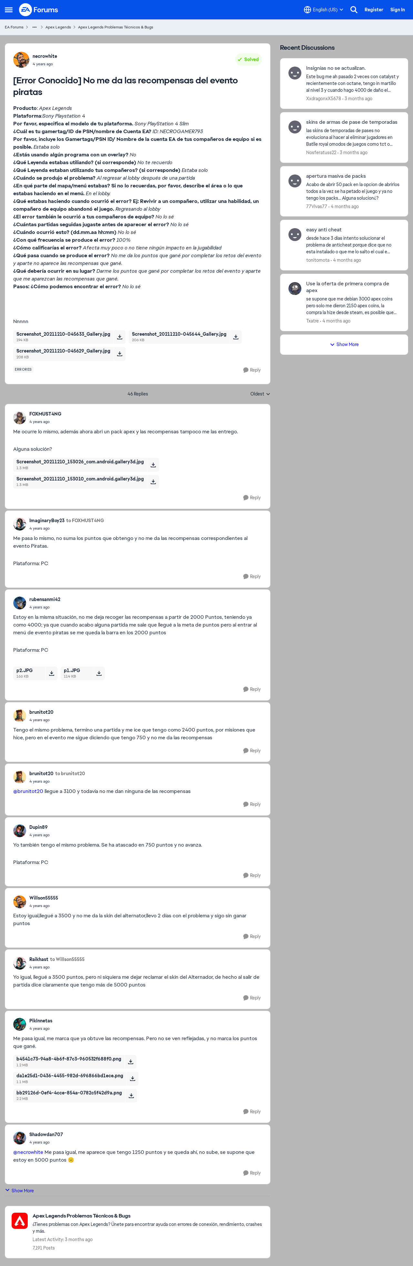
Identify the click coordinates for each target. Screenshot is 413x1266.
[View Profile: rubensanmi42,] (19, 602)
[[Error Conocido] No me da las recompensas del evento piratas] (45, 422)
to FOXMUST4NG (85, 520)
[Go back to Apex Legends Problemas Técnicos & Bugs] (148, 1216)
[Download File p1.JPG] (99, 673)
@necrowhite (28, 1152)
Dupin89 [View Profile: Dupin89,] (38, 827)
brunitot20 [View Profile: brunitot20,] (41, 712)
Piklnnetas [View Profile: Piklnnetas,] (40, 1021)
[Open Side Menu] (9, 10)
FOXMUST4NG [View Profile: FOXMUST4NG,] (45, 414)
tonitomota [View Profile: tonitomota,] (317, 260)
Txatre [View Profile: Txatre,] (312, 321)
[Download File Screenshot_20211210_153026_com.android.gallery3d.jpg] (153, 464)
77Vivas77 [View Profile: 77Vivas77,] (316, 206)
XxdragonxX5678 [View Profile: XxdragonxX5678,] (323, 98)
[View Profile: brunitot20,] (19, 715)
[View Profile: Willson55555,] (19, 901)
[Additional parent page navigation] (34, 27)
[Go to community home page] (38, 9)
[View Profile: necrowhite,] (21, 60)
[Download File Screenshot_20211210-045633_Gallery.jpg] (120, 337)
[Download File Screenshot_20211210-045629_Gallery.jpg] (120, 354)
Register (374, 10)
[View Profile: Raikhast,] (19, 963)
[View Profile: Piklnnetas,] (19, 1024)
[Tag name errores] (23, 369)
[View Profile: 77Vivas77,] (294, 180)
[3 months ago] (357, 98)
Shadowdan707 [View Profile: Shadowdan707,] (46, 1134)
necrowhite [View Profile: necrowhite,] (45, 56)
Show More (19, 1190)
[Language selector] (323, 9)
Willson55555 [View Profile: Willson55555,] (43, 898)
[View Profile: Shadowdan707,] (19, 1138)
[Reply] (252, 370)
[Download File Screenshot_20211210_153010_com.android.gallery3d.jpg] (153, 482)
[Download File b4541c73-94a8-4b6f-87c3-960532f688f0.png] (130, 1062)
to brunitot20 (70, 773)
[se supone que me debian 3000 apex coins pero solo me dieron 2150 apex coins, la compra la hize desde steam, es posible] (353, 306)
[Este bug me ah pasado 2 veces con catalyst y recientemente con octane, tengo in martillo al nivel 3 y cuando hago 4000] (353, 83)
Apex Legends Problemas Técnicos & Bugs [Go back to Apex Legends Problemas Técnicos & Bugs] (115, 27)
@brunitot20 (28, 791)
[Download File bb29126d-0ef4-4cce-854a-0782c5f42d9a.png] (131, 1095)
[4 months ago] (343, 206)
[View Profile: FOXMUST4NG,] (19, 417)
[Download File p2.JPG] (51, 673)
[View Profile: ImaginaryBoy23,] (19, 524)
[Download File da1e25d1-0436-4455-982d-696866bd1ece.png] (132, 1078)
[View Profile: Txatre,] (294, 288)
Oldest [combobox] (260, 394)
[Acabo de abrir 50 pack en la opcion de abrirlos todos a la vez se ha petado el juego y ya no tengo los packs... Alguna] (353, 191)
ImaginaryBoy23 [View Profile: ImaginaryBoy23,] (47, 520)
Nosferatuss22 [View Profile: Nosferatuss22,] (321, 152)
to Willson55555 (67, 959)
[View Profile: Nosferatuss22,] (294, 127)
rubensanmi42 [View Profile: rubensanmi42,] (44, 599)
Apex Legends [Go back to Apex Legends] (58, 27)
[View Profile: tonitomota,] (294, 234)
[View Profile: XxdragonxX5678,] (294, 73)
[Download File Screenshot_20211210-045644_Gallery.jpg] (236, 337)
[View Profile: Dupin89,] (19, 830)
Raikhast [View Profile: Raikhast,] (38, 959)
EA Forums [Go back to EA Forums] (14, 27)
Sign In (397, 10)
